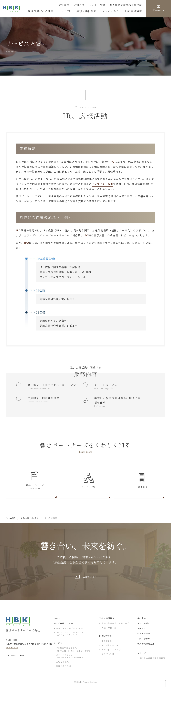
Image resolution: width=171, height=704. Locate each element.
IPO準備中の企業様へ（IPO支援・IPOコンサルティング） (73, 661)
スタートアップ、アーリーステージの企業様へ (69, 668)
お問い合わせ (143, 650)
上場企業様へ (62, 674)
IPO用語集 (107, 653)
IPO (112, 161)
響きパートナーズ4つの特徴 (69, 640)
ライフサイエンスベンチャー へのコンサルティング (70, 646)
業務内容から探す (29, 527)
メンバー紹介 (143, 635)
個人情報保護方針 (145, 655)
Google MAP (12, 659)
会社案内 (74, 5)
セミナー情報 (103, 5)
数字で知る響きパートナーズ (115, 635)
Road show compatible (104, 389)
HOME (57, 630)
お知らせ (87, 5)
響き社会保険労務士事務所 (128, 5)
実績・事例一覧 (109, 639)
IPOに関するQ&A (110, 657)
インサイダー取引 (102, 184)
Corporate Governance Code (41, 395)
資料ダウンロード (110, 666)
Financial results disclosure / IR (41, 410)
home (12, 527)
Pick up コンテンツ (111, 661)
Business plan (100, 415)
